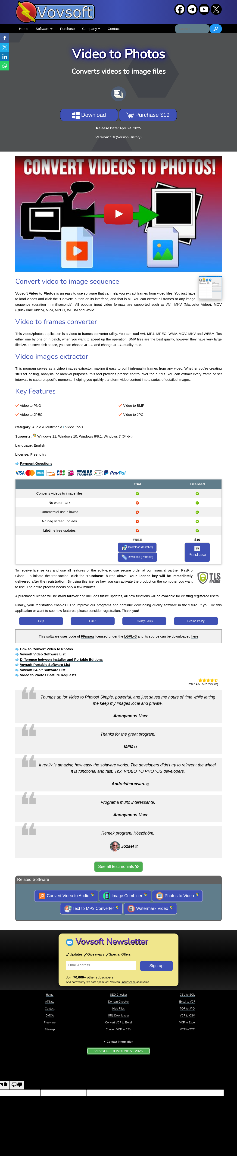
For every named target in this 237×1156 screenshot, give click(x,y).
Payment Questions (36, 463)
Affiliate (49, 1001)
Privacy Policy (144, 621)
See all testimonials (118, 866)
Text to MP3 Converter (91, 908)
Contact (114, 29)
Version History (128, 137)
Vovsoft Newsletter (111, 941)
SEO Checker (118, 994)
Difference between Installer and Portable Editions (61, 659)
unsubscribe (128, 982)
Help (41, 621)
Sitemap (50, 1029)
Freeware (50, 1022)
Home (23, 29)
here (194, 636)
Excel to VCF (187, 1001)
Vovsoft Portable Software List (45, 665)
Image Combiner (125, 896)
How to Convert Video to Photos (46, 649)
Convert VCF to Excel (118, 1022)
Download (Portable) (137, 557)
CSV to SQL (187, 994)
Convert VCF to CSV (118, 1029)
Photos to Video (177, 896)
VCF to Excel (187, 1022)
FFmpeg (87, 636)
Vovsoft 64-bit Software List (42, 670)
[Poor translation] (16, 1085)
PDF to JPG (187, 1008)
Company (91, 29)
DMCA (50, 1015)
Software (44, 29)
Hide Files (118, 1008)
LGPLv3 (130, 636)
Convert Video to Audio (66, 896)
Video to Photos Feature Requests (48, 675)
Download (89, 115)
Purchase (67, 29)
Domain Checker (118, 1001)
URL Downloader (118, 1015)
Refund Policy (195, 621)
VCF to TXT (187, 1029)
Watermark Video (150, 908)
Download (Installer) (137, 547)
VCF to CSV (187, 1015)
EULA (92, 621)
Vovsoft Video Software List (42, 654)
